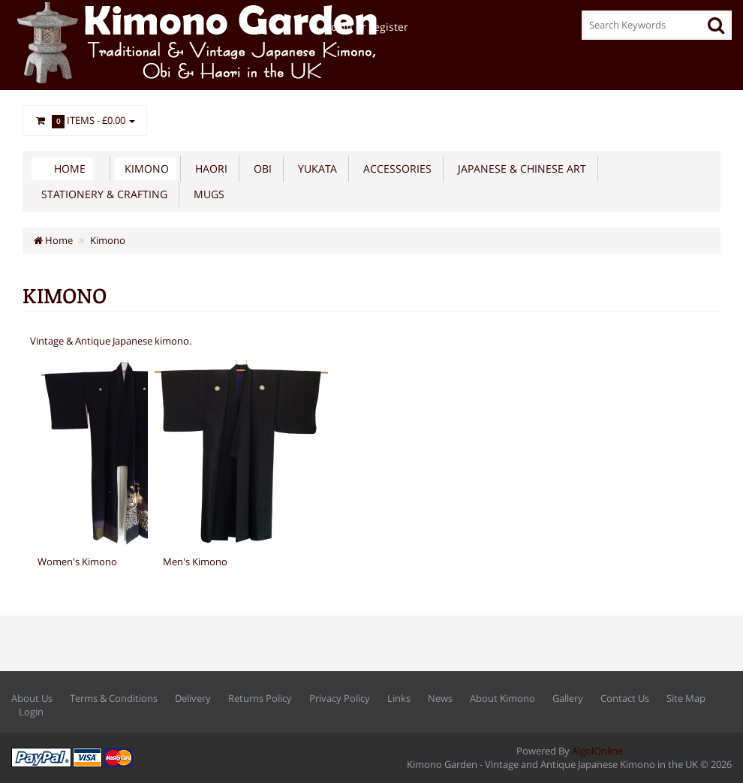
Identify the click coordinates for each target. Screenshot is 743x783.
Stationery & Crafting (101, 194)
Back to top (717, 759)
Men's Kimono (195, 561)
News (440, 698)
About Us (32, 698)
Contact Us (624, 698)
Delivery (193, 698)
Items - (85, 120)
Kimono (144, 168)
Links (399, 698)
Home (70, 168)
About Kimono (502, 698)
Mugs (206, 194)
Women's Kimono (77, 561)
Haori (208, 168)
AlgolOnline (597, 750)
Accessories (394, 168)
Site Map (685, 698)
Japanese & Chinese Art (519, 168)
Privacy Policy (339, 698)
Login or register (367, 27)
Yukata (314, 168)
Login (31, 711)
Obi (260, 168)
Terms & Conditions (114, 698)
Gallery (567, 698)
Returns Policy (260, 698)
